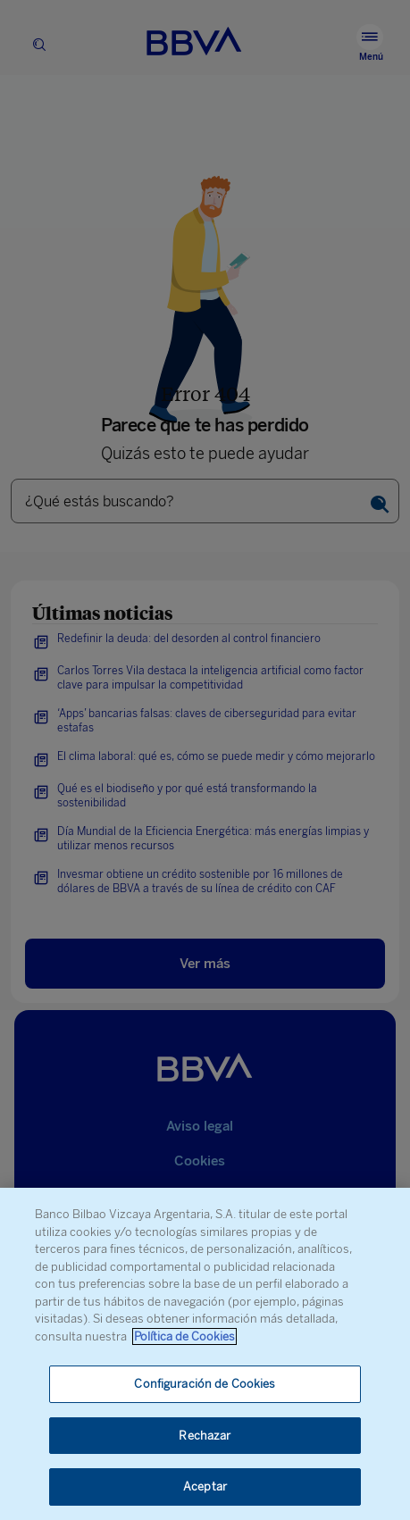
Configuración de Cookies (204, 1384)
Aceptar (205, 1486)
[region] (205, 1354)
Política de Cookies (184, 1336)
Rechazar (204, 1435)
